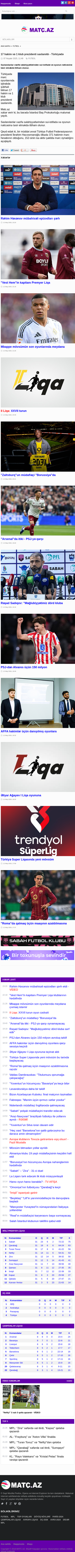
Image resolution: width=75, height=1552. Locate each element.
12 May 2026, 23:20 (9, 222)
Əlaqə (17, 4)
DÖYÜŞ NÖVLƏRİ (42, 1517)
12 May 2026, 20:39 (9, 415)
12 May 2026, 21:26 (9, 351)
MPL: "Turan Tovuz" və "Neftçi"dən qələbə (35, 1442)
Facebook (65, 2)
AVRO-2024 (55, 1520)
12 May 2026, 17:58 (9, 863)
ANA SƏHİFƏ (5, 46)
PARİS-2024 (58, 1517)
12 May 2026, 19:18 (9, 607)
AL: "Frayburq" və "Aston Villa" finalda (32, 1436)
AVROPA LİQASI (31, 1520)
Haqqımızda (6, 4)
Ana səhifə (6, 1544)
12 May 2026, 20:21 (9, 479)
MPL (13, 1517)
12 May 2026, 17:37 (9, 927)
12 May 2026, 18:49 (9, 671)
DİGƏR (66, 1520)
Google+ (69, 2)
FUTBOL (16, 46)
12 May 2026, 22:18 (9, 286)
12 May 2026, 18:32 (9, 735)
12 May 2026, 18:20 (9, 799)
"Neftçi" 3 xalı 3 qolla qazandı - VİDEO (21, 1412)
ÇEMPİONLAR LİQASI (11, 1520)
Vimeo (15, 1503)
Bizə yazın (28, 4)
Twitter (62, 2)
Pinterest (72, 2)
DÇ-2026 (44, 1520)
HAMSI (69, 1381)
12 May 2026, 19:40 (9, 543)
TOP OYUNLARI (24, 1517)
